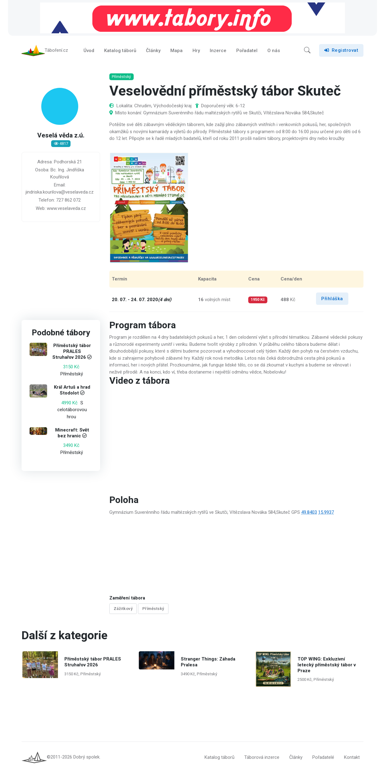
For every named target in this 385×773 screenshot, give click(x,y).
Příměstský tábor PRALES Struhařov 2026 (71, 351)
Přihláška (332, 298)
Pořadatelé (323, 757)
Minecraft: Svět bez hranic (72, 433)
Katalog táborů (120, 50)
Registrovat (341, 50)
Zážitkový (123, 609)
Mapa (176, 50)
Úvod (88, 50)
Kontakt (352, 757)
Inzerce (218, 50)
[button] (307, 50)
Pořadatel (246, 50)
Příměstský (153, 609)
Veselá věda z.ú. (60, 136)
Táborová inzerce (261, 757)
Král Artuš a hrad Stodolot (72, 390)
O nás (273, 50)
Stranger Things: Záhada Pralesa (208, 662)
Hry (196, 50)
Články (153, 50)
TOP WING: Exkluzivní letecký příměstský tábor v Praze (326, 665)
